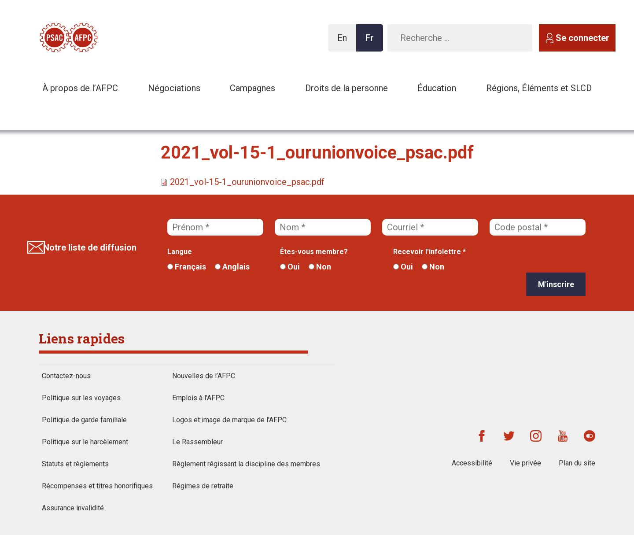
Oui (290, 266)
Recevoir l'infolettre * (429, 251)
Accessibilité (472, 463)
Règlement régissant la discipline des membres (246, 464)
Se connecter (582, 38)
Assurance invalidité (73, 508)
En (344, 42)
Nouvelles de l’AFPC (203, 376)
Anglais (232, 266)
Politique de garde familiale (84, 420)
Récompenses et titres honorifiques (97, 486)
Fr (372, 42)
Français (186, 266)
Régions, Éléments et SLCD (539, 88)
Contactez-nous (66, 376)
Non (320, 266)
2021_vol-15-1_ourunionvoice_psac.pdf (247, 182)
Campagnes (252, 88)
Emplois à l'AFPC (198, 398)
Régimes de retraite (202, 486)
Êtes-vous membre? (314, 251)
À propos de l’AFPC (80, 88)
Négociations (174, 88)
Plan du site (577, 463)
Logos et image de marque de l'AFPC (229, 420)
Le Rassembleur (197, 442)
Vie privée (525, 463)
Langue (179, 251)
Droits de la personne (346, 88)
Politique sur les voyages (81, 398)
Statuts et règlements (75, 464)
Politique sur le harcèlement (85, 442)
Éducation (436, 88)
